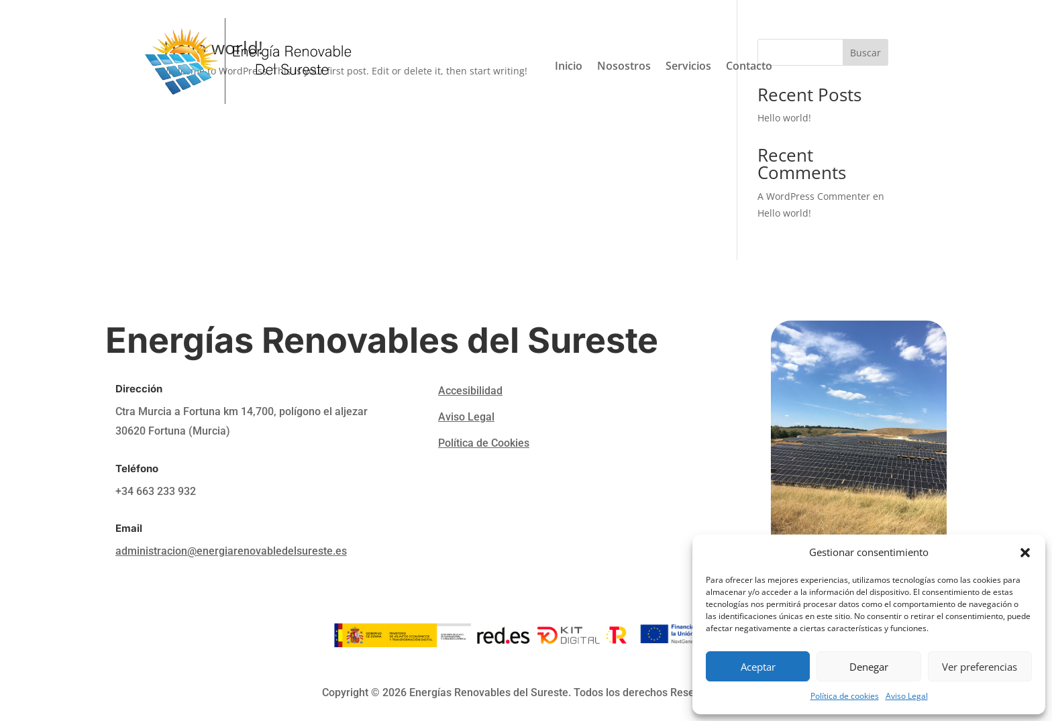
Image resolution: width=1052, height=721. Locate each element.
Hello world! (784, 213)
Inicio (568, 67)
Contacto (749, 67)
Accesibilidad (470, 390)
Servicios (688, 67)
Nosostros (624, 67)
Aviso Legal (907, 696)
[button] (1025, 552)
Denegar (868, 666)
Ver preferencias (979, 666)
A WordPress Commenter (813, 196)
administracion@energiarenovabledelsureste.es (231, 551)
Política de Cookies (483, 443)
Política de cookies (844, 696)
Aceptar (758, 666)
